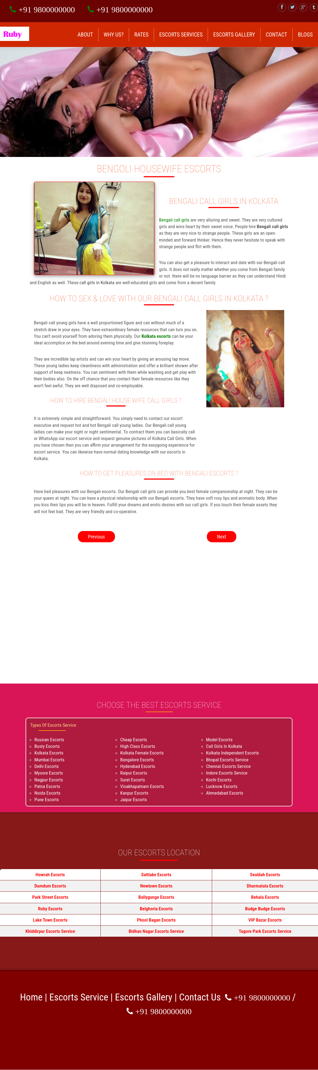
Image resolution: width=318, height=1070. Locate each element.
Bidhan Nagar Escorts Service (156, 931)
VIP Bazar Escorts (265, 920)
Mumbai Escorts (49, 759)
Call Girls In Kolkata (224, 746)
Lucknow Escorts (221, 786)
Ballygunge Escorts (156, 897)
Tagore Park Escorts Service (265, 931)
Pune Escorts (46, 799)
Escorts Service (78, 997)
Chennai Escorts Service (228, 766)
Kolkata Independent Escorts (232, 753)
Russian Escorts (49, 739)
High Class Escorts (137, 746)
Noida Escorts (47, 793)
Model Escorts (219, 739)
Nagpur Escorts (48, 780)
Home (31, 997)
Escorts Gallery (234, 34)
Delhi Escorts (46, 766)
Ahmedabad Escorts (224, 793)
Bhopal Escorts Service (227, 759)
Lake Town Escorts (50, 920)
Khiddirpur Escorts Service (50, 931)
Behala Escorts (265, 897)
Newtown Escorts (156, 886)
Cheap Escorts (133, 739)
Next (221, 537)
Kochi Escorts (218, 780)
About (85, 34)
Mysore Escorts (48, 773)
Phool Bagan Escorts (156, 920)
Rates (141, 34)
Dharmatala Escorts (265, 886)
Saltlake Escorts (156, 874)
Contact (276, 34)
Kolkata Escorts (48, 753)
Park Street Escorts (50, 897)
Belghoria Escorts (156, 908)
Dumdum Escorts (50, 886)
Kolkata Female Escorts (142, 753)
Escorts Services (180, 34)
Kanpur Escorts (134, 793)
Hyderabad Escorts (137, 766)
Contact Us (200, 997)
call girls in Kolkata (98, 282)
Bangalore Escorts (137, 759)
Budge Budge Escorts (265, 908)
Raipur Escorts (133, 773)
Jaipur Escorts (133, 799)
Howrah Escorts (50, 874)
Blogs (305, 34)
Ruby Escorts (50, 908)
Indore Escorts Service (226, 773)
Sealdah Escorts (265, 874)
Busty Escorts (47, 746)
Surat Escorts (132, 780)
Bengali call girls (174, 220)
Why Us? (114, 34)
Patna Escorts (47, 786)
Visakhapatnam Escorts (142, 786)
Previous (96, 537)
